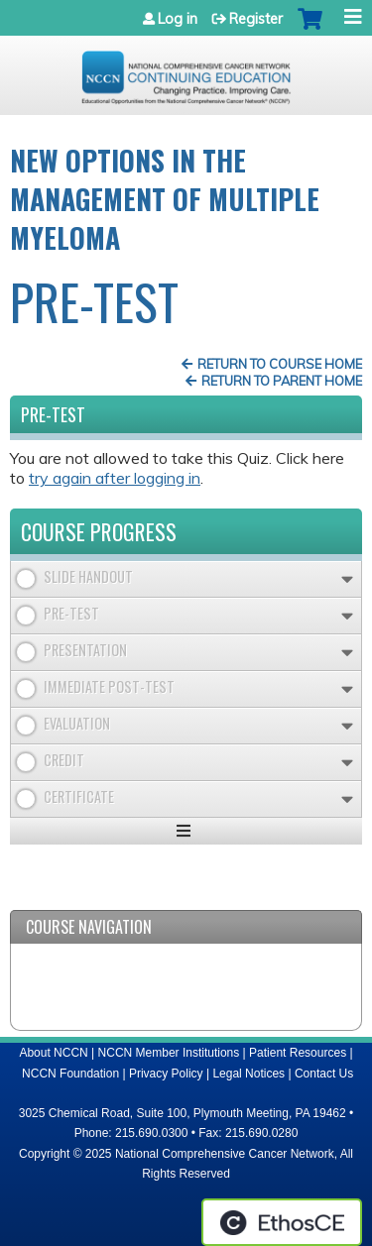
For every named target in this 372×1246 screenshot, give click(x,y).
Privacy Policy (166, 1073)
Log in (177, 19)
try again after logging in (114, 478)
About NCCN (53, 1053)
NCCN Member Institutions (169, 1053)
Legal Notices (248, 1073)
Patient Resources (297, 1053)
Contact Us (324, 1073)
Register (256, 19)
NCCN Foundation (70, 1073)
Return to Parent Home (281, 381)
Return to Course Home (279, 364)
